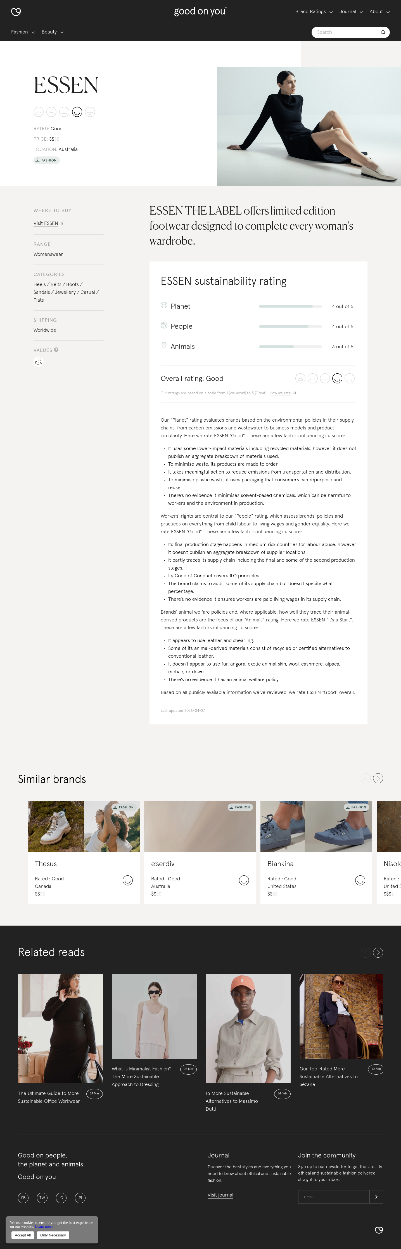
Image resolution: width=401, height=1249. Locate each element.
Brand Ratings (310, 11)
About (376, 11)
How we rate (280, 393)
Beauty (49, 32)
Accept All (23, 1235)
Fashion (19, 32)
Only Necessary (53, 1235)
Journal (348, 11)
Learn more (44, 1226)
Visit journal (220, 1195)
